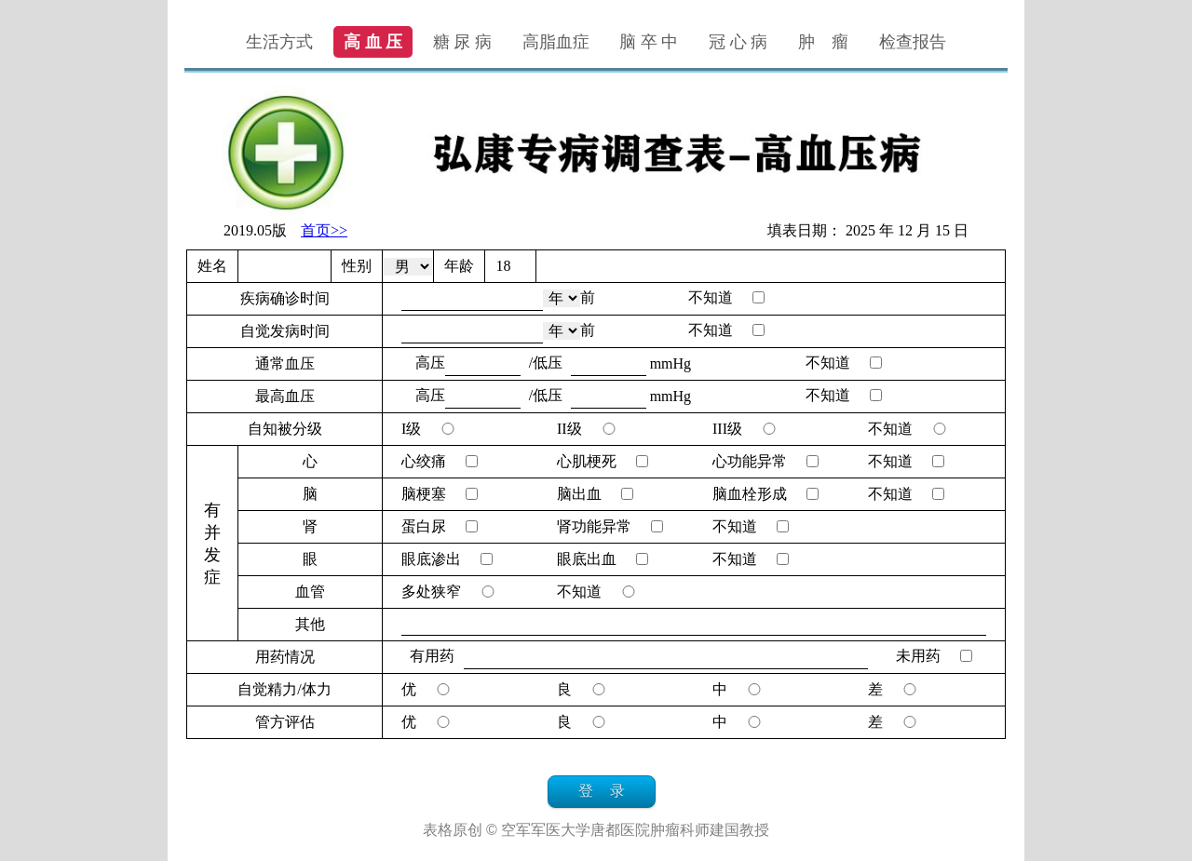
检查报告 (912, 42)
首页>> (324, 230)
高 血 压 (373, 42)
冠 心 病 (738, 42)
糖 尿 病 (462, 42)
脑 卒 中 (648, 42)
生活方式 (279, 42)
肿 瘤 (823, 42)
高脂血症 (555, 42)
